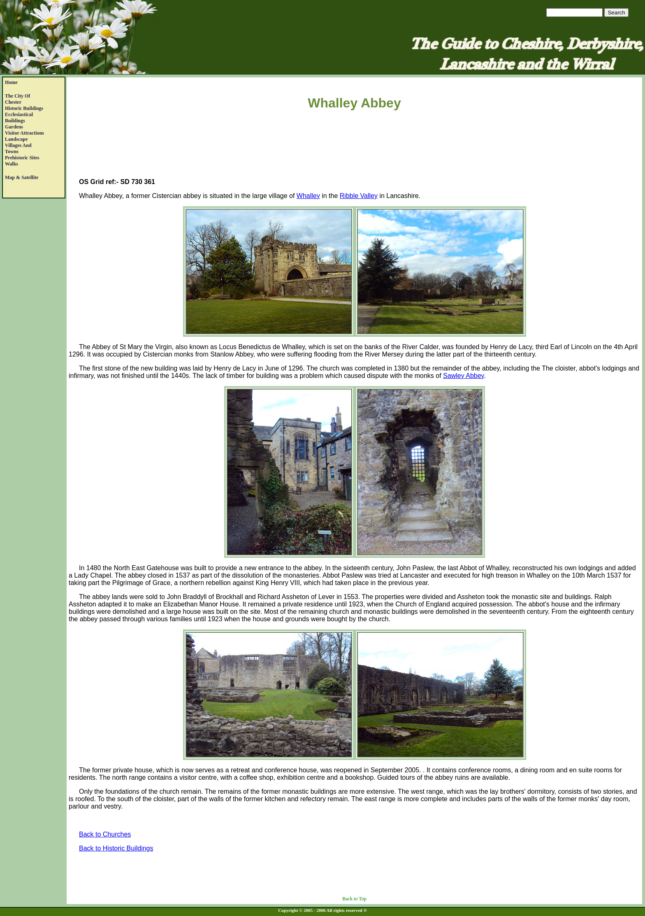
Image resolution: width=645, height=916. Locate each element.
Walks (11, 164)
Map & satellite (21, 177)
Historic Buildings (24, 108)
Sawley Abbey (463, 375)
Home (11, 82)
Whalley (308, 195)
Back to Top (354, 899)
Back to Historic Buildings (116, 848)
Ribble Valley (359, 195)
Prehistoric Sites (22, 158)
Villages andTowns (18, 148)
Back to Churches (105, 834)
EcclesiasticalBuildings (19, 118)
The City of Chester (17, 99)
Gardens (14, 127)
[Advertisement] (354, 145)
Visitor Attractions (24, 133)
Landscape (16, 139)
